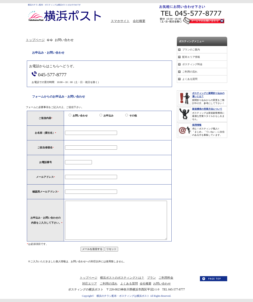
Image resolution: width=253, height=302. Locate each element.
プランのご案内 (191, 49)
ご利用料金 (166, 277)
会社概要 (139, 21)
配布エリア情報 (191, 56)
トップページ (35, 40)
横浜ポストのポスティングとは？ (122, 277)
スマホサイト (120, 21)
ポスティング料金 (192, 64)
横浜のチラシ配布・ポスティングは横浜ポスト (121, 295)
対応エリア (89, 283)
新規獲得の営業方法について (207, 109)
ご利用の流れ (189, 71)
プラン (151, 277)
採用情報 (196, 125)
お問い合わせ (162, 283)
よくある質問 (189, 79)
